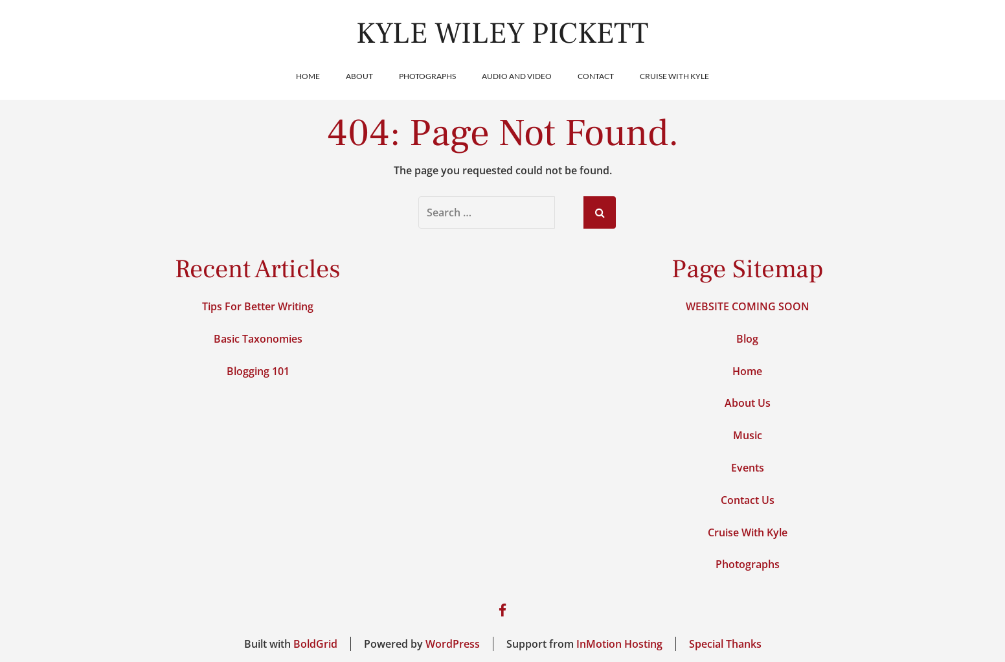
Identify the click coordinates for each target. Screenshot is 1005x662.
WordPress (452, 644)
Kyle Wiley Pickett (502, 33)
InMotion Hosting (619, 644)
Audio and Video (517, 76)
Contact (596, 76)
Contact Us (747, 500)
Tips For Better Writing (257, 306)
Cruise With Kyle (674, 76)
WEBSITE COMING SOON (747, 306)
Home (308, 76)
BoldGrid (315, 644)
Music (747, 435)
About (359, 76)
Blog (747, 339)
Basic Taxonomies (258, 339)
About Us (748, 403)
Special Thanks (725, 644)
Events (747, 468)
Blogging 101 (258, 371)
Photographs (427, 76)
